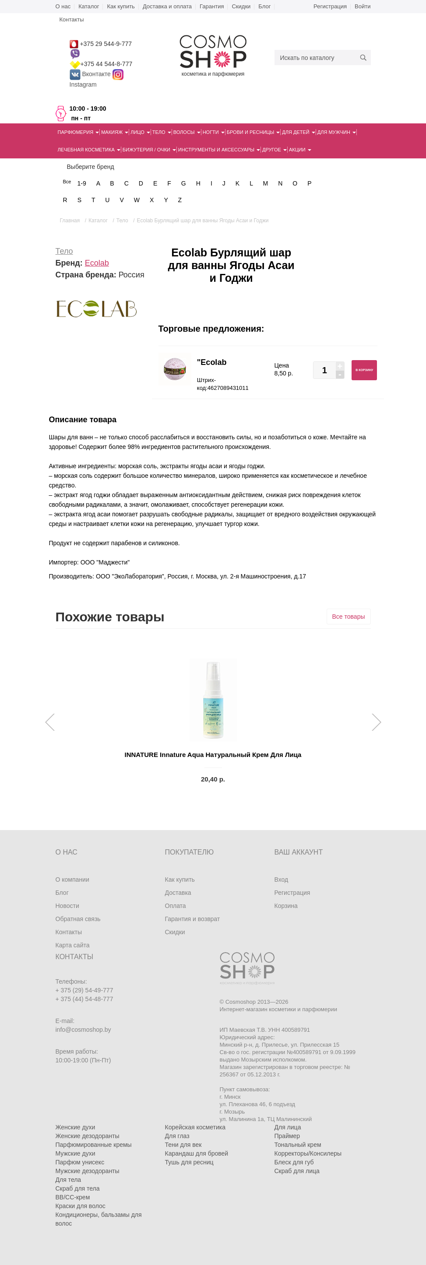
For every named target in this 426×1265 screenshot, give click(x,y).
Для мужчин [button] (336, 132)
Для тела (68, 1179)
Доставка (178, 892)
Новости (67, 905)
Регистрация (330, 6)
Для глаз (177, 1135)
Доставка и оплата (167, 6)
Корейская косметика (195, 1127)
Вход (282, 879)
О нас (63, 6)
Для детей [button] (298, 132)
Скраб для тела (78, 1188)
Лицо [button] (140, 132)
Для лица (288, 1127)
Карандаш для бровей (197, 1153)
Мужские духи (75, 1153)
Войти (362, 6)
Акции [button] (300, 149)
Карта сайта (73, 945)
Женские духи (75, 1127)
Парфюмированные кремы (94, 1144)
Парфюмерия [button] (78, 132)
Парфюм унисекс (80, 1162)
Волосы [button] (187, 132)
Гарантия (212, 6)
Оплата (175, 905)
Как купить (120, 6)
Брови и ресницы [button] (253, 132)
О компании (72, 879)
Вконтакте (91, 73)
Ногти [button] (214, 132)
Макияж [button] (114, 132)
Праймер (287, 1135)
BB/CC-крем (73, 1197)
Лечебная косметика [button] (89, 149)
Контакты (69, 932)
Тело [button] (161, 132)
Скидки (241, 6)
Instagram (83, 84)
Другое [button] (274, 149)
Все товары (348, 616)
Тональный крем (298, 1144)
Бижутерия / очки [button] (149, 149)
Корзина (286, 905)
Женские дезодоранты (88, 1135)
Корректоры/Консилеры (308, 1153)
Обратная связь (78, 918)
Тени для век (183, 1144)
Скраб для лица (297, 1170)
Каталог (88, 6)
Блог (264, 6)
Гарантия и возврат (192, 918)
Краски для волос (81, 1205)
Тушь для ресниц (189, 1162)
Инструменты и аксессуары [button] (219, 149)
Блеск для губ (294, 1162)
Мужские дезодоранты (88, 1170)
